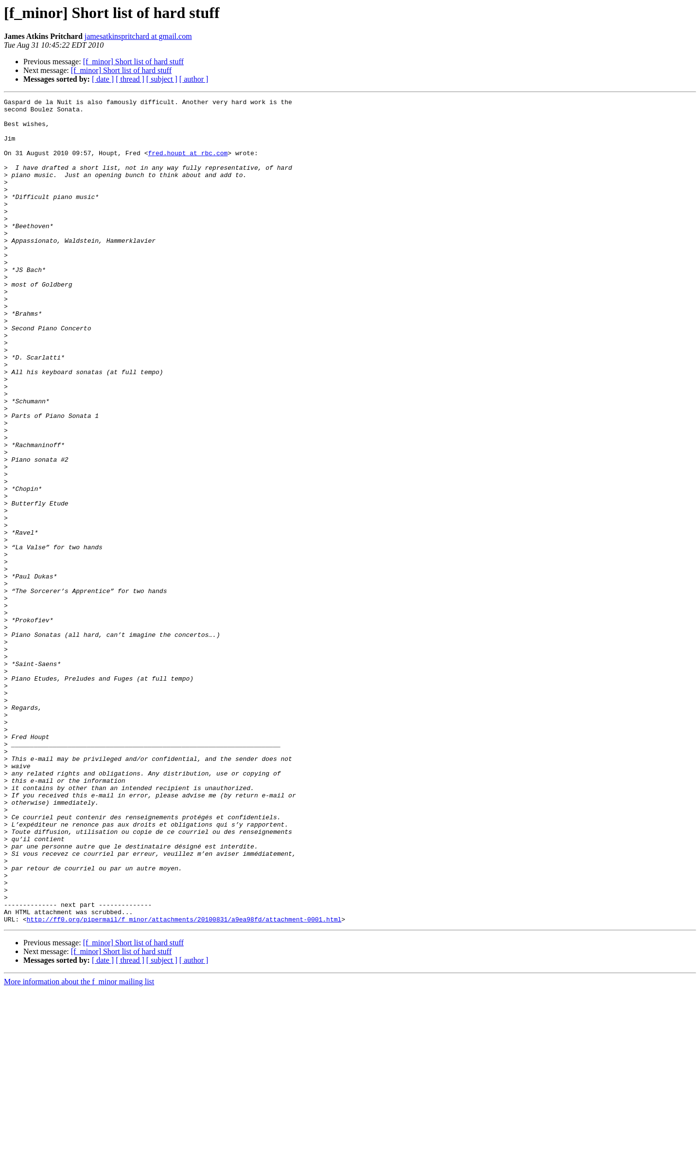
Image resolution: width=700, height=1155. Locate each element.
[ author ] (194, 79)
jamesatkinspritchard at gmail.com (138, 36)
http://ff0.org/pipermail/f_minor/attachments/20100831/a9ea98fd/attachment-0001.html (184, 1084)
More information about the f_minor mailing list (79, 1146)
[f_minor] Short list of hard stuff (133, 61)
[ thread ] (130, 79)
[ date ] (103, 79)
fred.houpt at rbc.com (188, 164)
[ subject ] (161, 79)
